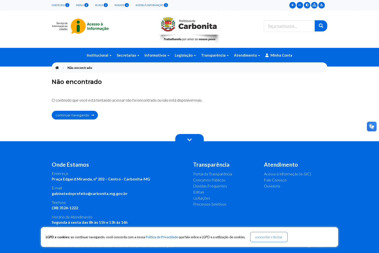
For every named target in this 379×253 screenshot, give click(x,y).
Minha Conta (278, 55)
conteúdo (60, 5)
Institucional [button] (99, 55)
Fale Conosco (275, 180)
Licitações (201, 198)
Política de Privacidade (162, 237)
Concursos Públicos (209, 180)
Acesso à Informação (152, 5)
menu (82, 5)
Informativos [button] (157, 55)
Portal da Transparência (212, 173)
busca (101, 5)
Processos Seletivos (209, 204)
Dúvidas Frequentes (210, 186)
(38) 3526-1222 (65, 207)
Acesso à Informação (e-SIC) (287, 173)
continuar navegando (75, 115)
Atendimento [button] (247, 55)
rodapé (122, 5)
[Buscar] (321, 25)
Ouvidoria (272, 186)
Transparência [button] (215, 55)
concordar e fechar (269, 237)
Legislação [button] (185, 55)
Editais (198, 192)
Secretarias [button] (128, 55)
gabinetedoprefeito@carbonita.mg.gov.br (90, 193)
